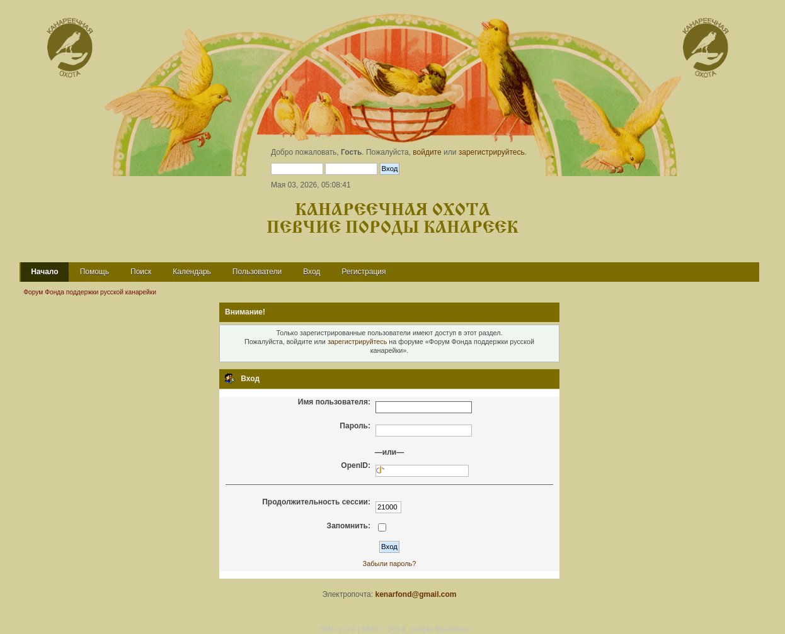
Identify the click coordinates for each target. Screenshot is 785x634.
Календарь (192, 271)
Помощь (94, 271)
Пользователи (257, 271)
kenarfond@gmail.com (415, 594)
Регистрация (363, 271)
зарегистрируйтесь (492, 152)
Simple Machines (439, 629)
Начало (44, 271)
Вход (311, 271)
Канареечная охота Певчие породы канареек (392, 219)
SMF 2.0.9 (337, 629)
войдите (427, 152)
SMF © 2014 (383, 629)
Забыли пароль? (389, 563)
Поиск (140, 271)
